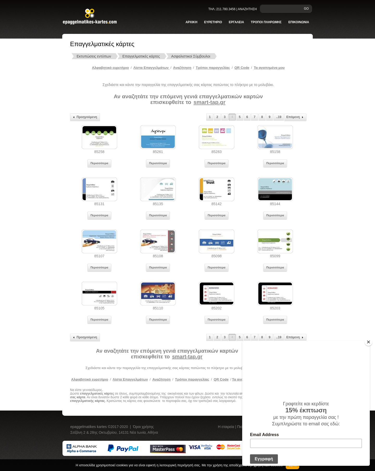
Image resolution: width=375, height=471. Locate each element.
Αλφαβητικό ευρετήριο (110, 68)
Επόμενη (295, 117)
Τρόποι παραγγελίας (192, 379)
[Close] (368, 342)
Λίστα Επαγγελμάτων (151, 68)
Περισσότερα (99, 163)
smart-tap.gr (209, 102)
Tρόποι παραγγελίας (213, 68)
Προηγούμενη (84, 117)
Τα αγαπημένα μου (269, 68)
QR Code (241, 68)
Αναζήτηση (182, 68)
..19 (278, 117)
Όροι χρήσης (143, 427)
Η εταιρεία (226, 427)
